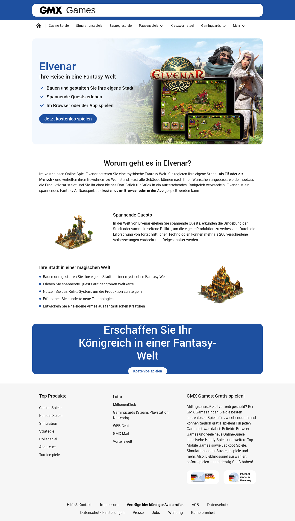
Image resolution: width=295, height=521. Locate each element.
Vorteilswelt (122, 441)
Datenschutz (217, 504)
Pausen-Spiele (50, 415)
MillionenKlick (124, 404)
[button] (68, 118)
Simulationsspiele (89, 25)
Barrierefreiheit (203, 512)
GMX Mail (121, 433)
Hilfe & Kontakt (79, 504)
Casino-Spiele (50, 407)
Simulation (48, 423)
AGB (195, 504)
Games (81, 10)
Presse (138, 512)
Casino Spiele (59, 25)
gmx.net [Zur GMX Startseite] (51, 10)
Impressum (109, 504)
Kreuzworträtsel (182, 25)
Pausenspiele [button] (152, 26)
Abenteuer (47, 446)
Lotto (117, 396)
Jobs (156, 512)
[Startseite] (38, 25)
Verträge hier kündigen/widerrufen (155, 504)
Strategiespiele (121, 25)
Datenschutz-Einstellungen (102, 512)
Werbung (175, 512)
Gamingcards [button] (214, 26)
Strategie (46, 431)
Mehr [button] (240, 26)
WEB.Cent (121, 425)
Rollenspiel (48, 439)
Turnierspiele (49, 454)
